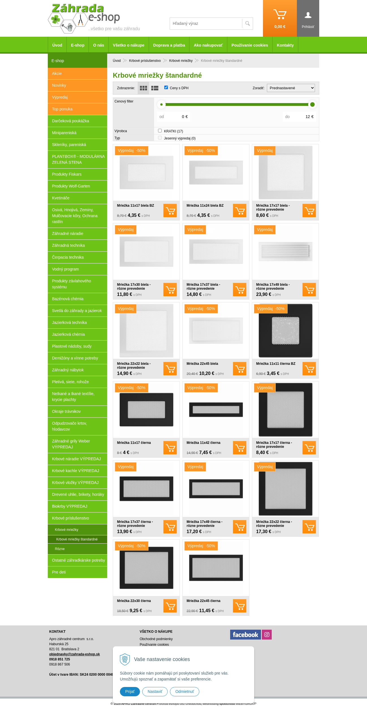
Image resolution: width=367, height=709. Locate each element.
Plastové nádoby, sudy (72, 346)
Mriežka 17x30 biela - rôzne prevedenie (134, 287)
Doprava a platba (169, 45)
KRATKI (173, 131)
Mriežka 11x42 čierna (203, 443)
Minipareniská (64, 132)
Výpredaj (60, 97)
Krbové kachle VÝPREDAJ (75, 470)
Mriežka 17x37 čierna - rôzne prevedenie (135, 524)
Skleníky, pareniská (69, 144)
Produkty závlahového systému (71, 284)
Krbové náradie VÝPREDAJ (76, 459)
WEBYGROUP (246, 703)
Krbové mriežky (66, 530)
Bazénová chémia (67, 298)
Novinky (59, 85)
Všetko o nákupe (128, 45)
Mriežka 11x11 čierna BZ (275, 364)
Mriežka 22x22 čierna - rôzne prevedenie (274, 524)
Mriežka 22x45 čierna (203, 601)
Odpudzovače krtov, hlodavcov (69, 426)
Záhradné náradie (67, 233)
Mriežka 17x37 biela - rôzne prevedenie (203, 287)
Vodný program (65, 269)
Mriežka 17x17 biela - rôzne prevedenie (273, 207)
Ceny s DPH (179, 88)
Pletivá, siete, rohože (70, 381)
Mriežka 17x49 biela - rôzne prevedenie (273, 287)
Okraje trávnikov (66, 411)
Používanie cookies (250, 45)
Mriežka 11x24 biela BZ (205, 206)
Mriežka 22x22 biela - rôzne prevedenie (134, 366)
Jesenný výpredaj (179, 138)
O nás (98, 45)
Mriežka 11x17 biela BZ (135, 206)
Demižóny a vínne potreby (75, 358)
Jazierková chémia (68, 334)
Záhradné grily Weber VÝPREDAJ (71, 444)
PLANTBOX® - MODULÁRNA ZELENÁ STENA (78, 159)
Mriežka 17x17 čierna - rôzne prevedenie (274, 445)
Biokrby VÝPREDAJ (69, 506)
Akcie (57, 73)
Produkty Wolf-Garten (71, 186)
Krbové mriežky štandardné (77, 539)
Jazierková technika (69, 322)
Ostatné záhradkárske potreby (78, 560)
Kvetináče (60, 198)
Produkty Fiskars (66, 174)
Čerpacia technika (68, 257)
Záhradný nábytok (68, 370)
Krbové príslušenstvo (70, 518)
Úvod (57, 45)
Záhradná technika (68, 245)
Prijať (130, 691)
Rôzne (60, 549)
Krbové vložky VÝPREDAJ (75, 482)
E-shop (77, 45)
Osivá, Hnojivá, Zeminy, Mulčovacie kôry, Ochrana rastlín (75, 216)
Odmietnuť (184, 691)
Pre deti (59, 572)
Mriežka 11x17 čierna (134, 443)
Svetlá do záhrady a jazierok (77, 310)
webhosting (211, 703)
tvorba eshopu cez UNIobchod (180, 703)
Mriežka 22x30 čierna (134, 601)
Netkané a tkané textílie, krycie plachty (73, 396)
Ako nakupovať (208, 45)
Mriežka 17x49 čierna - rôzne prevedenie (205, 524)
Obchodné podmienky (156, 639)
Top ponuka (62, 109)
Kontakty (285, 45)
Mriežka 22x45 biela (202, 364)
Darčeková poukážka (70, 121)
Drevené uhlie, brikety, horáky (78, 494)
